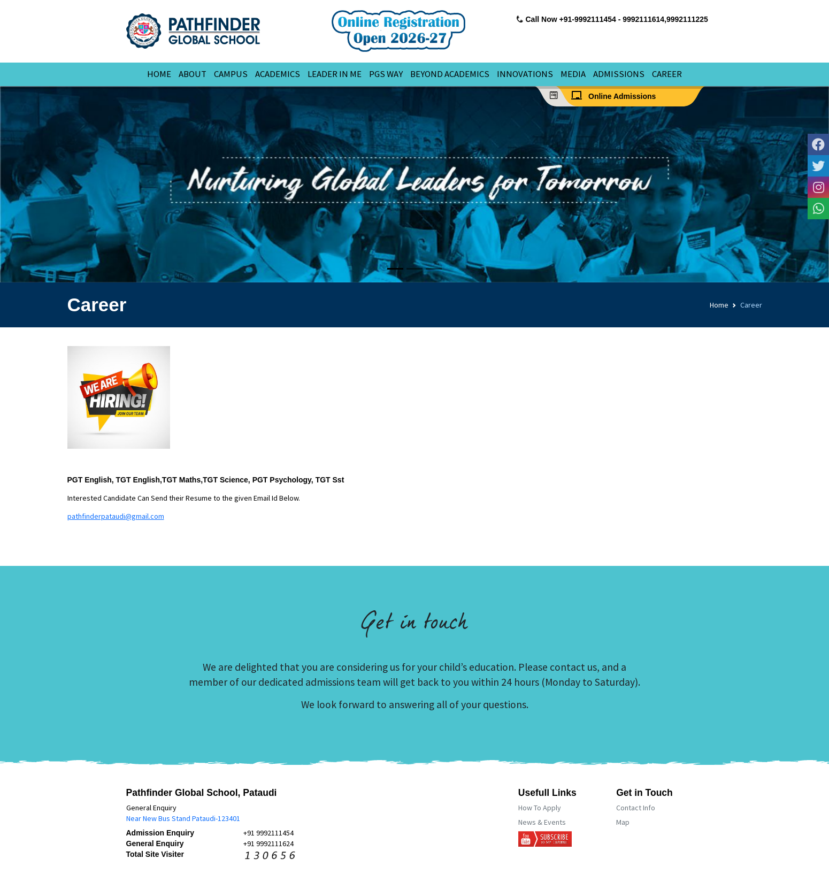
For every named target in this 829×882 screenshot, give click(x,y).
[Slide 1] (395, 269)
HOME (159, 74)
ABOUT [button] (192, 74)
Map (623, 822)
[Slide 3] (434, 269)
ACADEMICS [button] (277, 74)
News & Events (542, 822)
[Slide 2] (414, 269)
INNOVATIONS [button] (525, 74)
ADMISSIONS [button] (618, 74)
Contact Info (635, 807)
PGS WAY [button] (386, 74)
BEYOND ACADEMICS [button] (449, 74)
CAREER (667, 74)
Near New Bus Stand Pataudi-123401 (183, 818)
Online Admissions (617, 96)
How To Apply (539, 807)
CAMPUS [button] (231, 74)
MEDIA (573, 74)
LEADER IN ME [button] (335, 74)
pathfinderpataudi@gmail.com (115, 516)
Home (719, 305)
